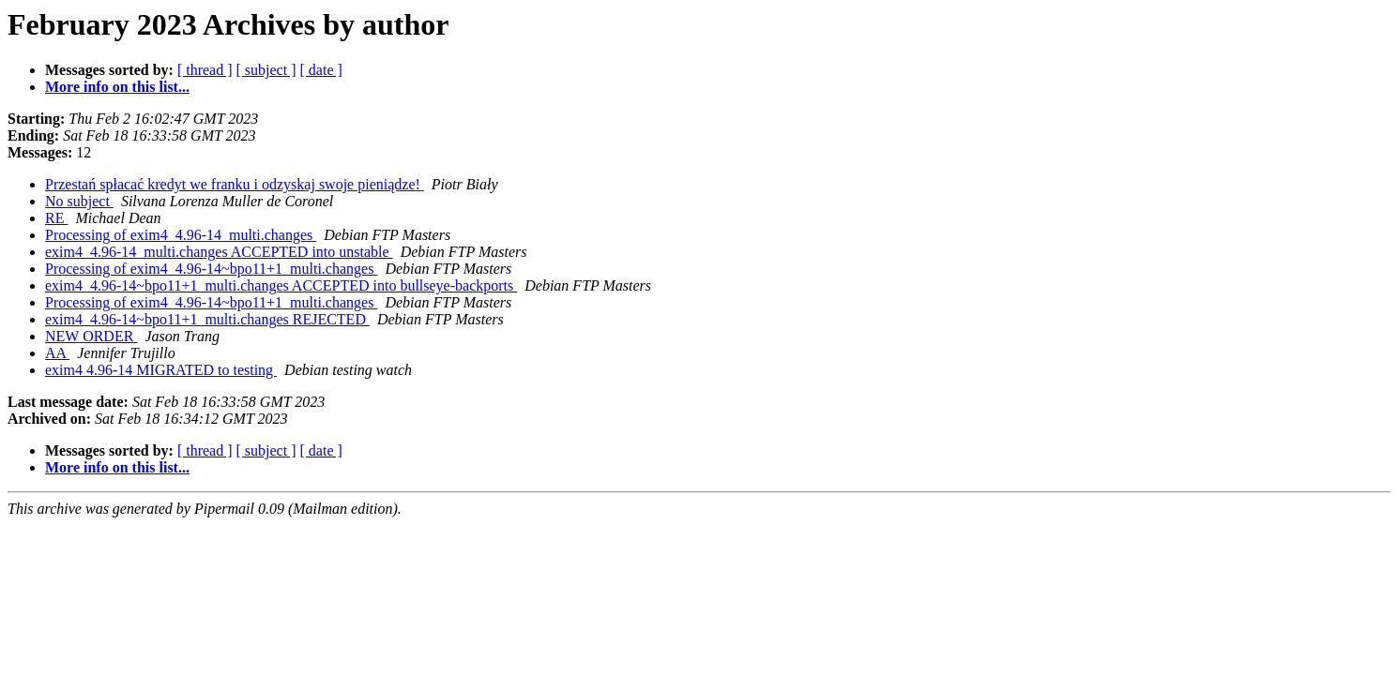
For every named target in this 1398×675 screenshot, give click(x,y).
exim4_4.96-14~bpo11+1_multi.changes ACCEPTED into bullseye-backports (281, 285)
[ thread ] (205, 70)
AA (57, 353)
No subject (79, 201)
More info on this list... (117, 87)
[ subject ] (266, 70)
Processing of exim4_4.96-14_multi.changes (180, 235)
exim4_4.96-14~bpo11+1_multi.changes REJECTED (207, 319)
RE (56, 218)
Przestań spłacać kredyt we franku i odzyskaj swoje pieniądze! (234, 184)
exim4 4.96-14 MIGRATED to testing (161, 370)
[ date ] (321, 70)
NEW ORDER (91, 336)
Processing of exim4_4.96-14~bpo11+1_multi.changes (211, 269)
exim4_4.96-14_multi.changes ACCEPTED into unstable (219, 252)
